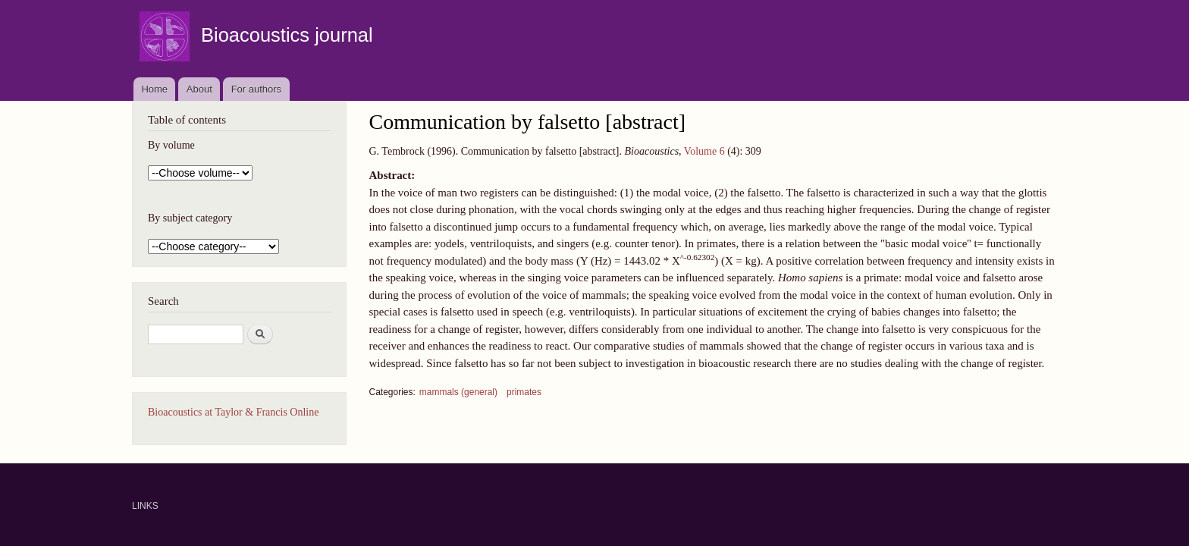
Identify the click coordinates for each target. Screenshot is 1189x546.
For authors (256, 89)
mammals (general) (458, 392)
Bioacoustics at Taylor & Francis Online (233, 412)
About (199, 89)
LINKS (145, 505)
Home (154, 89)
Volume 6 (704, 151)
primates (524, 392)
